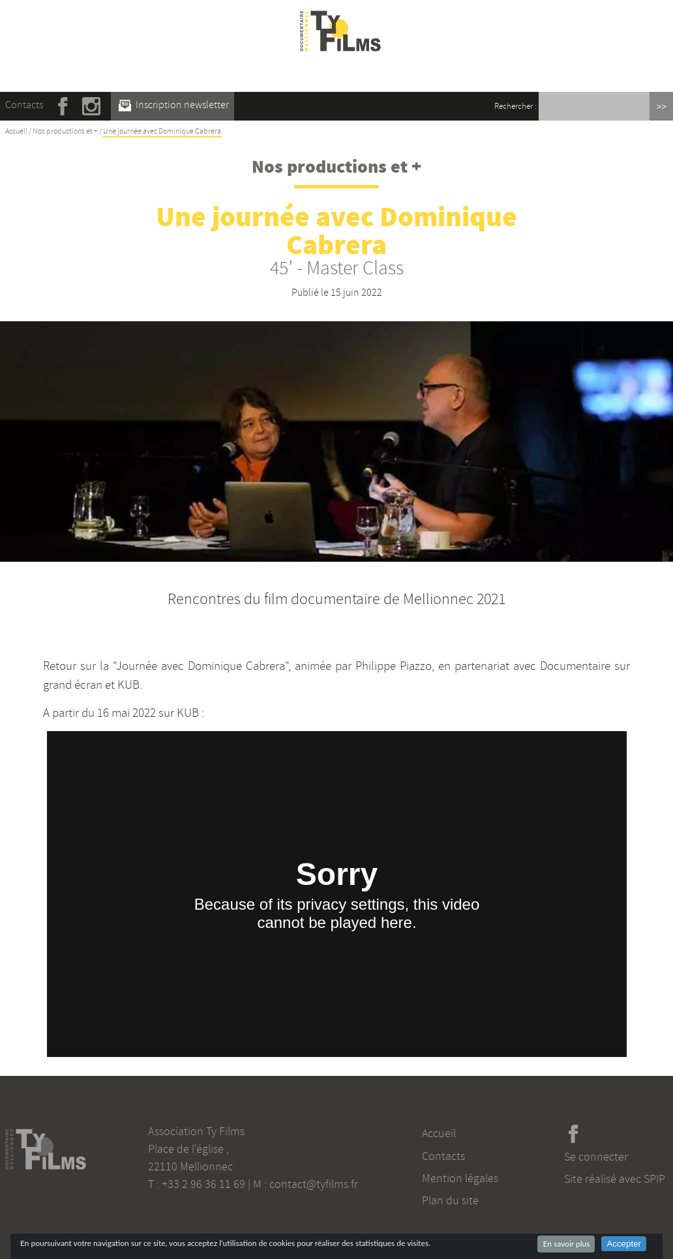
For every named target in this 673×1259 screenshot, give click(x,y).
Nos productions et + (65, 131)
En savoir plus (566, 1244)
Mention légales (460, 1178)
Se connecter (596, 1157)
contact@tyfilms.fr (313, 1184)
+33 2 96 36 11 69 (203, 1184)
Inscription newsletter (174, 104)
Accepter (623, 1244)
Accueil (16, 131)
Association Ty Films (196, 1131)
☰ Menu (340, 71)
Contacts (24, 104)
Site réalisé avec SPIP (614, 1179)
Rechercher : (515, 106)
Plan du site (450, 1200)
